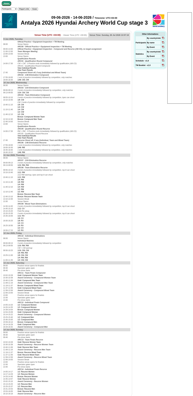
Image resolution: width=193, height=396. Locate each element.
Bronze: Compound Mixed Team (30, 286)
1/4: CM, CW (22, 260)
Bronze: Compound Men (27, 322)
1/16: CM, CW (23, 250)
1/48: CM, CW (23, 80)
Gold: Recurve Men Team (27, 347)
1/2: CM (20, 114)
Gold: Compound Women (27, 312)
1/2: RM (20, 189)
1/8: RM (20, 180)
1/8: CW (20, 100)
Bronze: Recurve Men (26, 389)
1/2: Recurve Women (26, 372)
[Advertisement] (180, 58)
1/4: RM (20, 184)
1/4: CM (20, 109)
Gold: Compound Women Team (30, 275)
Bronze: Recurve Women (27, 376)
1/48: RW (21, 152)
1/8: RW (20, 182)
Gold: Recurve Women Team (29, 342)
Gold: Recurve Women (26, 379)
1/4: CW (20, 107)
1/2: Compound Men (25, 317)
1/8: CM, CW (22, 255)
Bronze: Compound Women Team (31, 117)
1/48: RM (21, 147)
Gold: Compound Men (26, 324)
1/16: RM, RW (23, 246)
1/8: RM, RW (22, 253)
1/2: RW (20, 192)
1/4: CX (20, 223)
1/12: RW (21, 177)
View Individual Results (26, 68)
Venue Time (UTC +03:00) (47, 35)
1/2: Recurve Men (24, 384)
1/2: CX (20, 228)
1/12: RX (21, 216)
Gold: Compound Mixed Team (29, 288)
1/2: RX (20, 230)
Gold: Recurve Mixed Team (28, 355)
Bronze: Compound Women (28, 310)
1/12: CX (21, 209)
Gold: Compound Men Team (28, 280)
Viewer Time (75, 35)
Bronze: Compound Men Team (29, 119)
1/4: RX (20, 225)
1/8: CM (20, 105)
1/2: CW (20, 112)
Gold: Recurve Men (25, 391)
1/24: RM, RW (23, 165)
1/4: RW (20, 187)
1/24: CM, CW (23, 93)
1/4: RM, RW (22, 258)
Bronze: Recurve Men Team (28, 194)
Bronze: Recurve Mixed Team (29, 352)
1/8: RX (20, 221)
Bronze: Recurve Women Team (30, 197)
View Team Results (25, 70)
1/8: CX (20, 218)
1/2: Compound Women (27, 305)
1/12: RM (21, 172)
